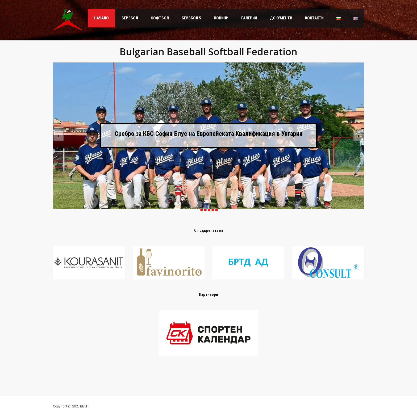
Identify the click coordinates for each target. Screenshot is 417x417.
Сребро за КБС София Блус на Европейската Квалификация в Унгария (209, 133)
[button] (201, 210)
